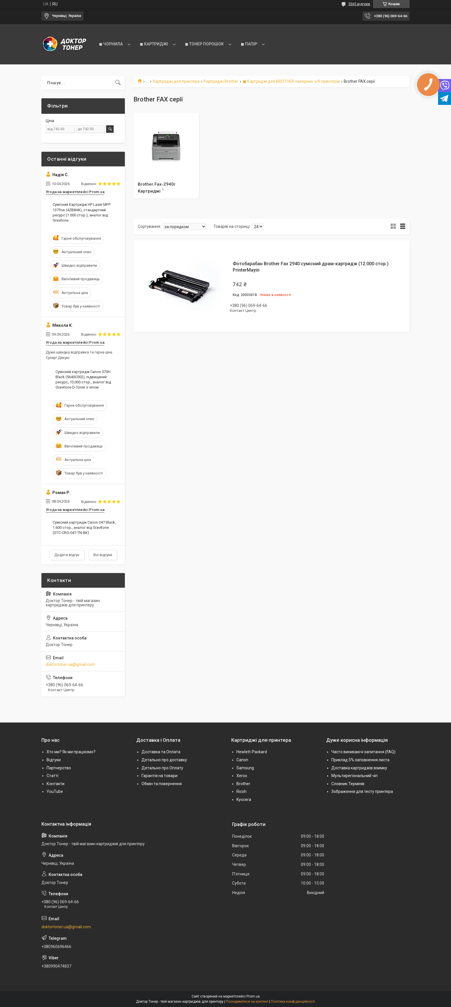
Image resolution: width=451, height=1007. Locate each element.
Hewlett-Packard (251, 752)
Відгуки (54, 760)
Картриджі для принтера (176, 81)
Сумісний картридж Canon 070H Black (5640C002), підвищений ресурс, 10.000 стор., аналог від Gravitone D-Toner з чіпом (83, 380)
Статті (52, 775)
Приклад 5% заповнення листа (360, 760)
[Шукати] (118, 83)
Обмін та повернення (162, 783)
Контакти (55, 783)
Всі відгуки (102, 555)
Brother (243, 783)
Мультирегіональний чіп (354, 775)
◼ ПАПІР (249, 44)
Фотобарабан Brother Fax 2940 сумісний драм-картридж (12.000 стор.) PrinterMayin (311, 267)
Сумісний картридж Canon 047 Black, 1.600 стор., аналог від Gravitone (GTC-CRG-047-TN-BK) (84, 527)
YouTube (55, 791)
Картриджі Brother (221, 81)
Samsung (245, 768)
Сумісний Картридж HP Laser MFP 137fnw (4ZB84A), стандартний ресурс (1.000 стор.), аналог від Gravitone (81, 212)
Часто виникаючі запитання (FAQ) (363, 752)
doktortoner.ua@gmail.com (70, 664)
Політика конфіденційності (293, 1002)
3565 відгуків (359, 4)
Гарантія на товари (159, 775)
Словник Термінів (347, 783)
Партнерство (59, 768)
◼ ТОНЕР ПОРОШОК (204, 44)
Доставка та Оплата (161, 752)
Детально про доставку (164, 760)
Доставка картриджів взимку (359, 768)
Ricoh (241, 791)
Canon (242, 760)
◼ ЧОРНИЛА (111, 44)
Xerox (241, 775)
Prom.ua (253, 996)
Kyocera (243, 799)
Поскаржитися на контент (247, 1002)
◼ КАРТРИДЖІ (154, 44)
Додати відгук (66, 555)
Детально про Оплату (162, 768)
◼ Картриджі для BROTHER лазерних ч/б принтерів (291, 81)
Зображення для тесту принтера (362, 791)
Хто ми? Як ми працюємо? (71, 752)
